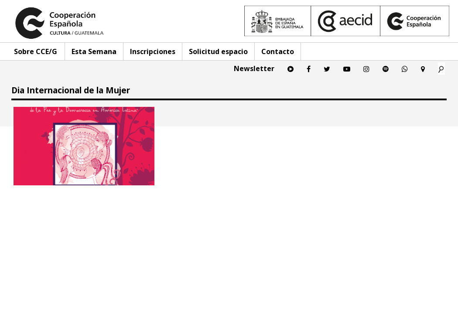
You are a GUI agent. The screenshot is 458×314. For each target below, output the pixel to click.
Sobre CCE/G (35, 51)
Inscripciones (152, 51)
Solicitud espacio (218, 51)
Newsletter (254, 68)
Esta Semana (94, 51)
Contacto (277, 51)
